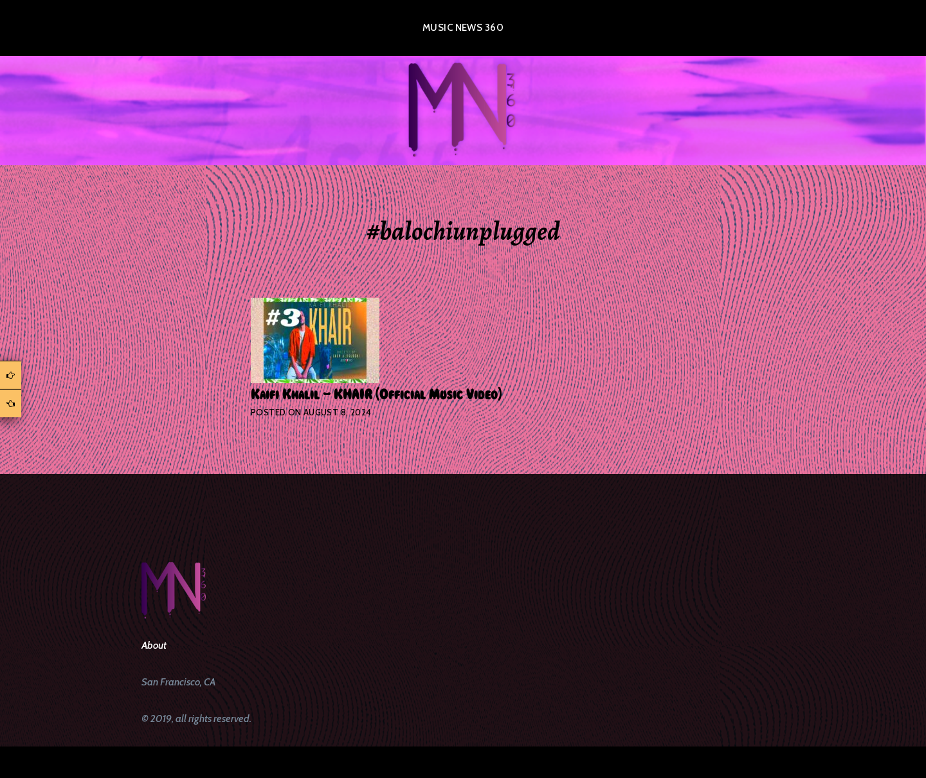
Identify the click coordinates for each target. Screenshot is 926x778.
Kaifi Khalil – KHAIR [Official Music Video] (376, 395)
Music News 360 (463, 27)
